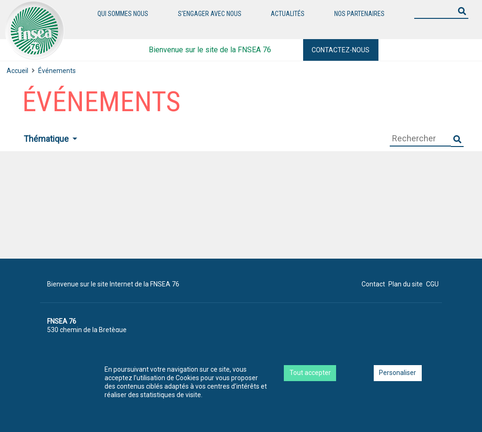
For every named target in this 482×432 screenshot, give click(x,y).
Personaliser (397, 372)
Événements (57, 70)
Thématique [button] (47, 139)
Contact (373, 284)
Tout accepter (310, 372)
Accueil (17, 70)
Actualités (288, 13)
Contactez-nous (341, 50)
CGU (432, 284)
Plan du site (405, 284)
